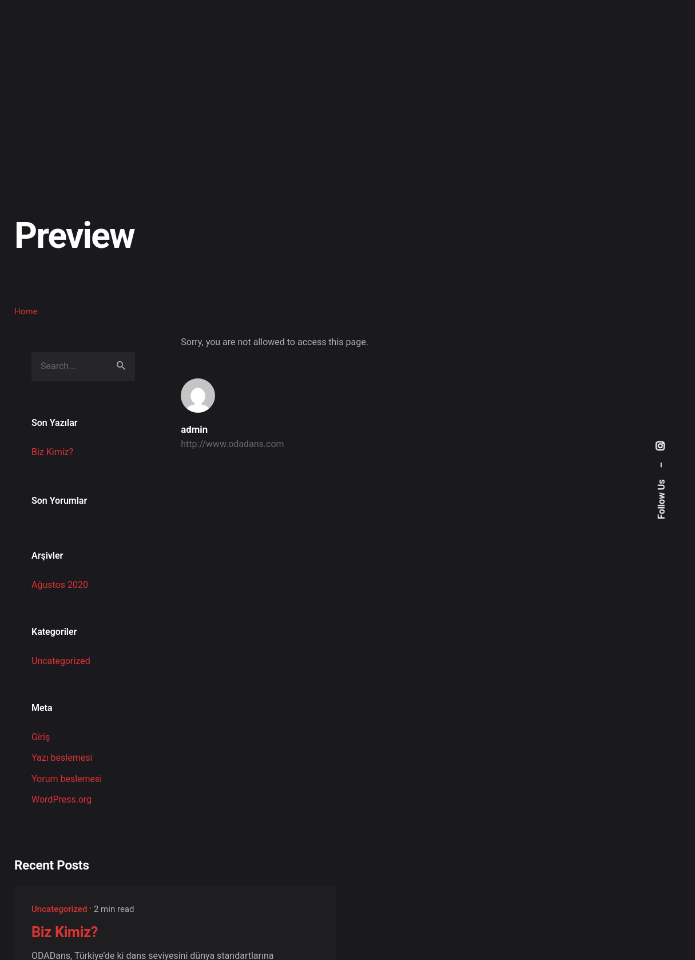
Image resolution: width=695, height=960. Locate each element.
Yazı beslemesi (61, 757)
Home (25, 311)
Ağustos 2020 (59, 584)
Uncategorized (60, 660)
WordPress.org (61, 799)
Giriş (40, 737)
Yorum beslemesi (66, 778)
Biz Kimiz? (52, 452)
